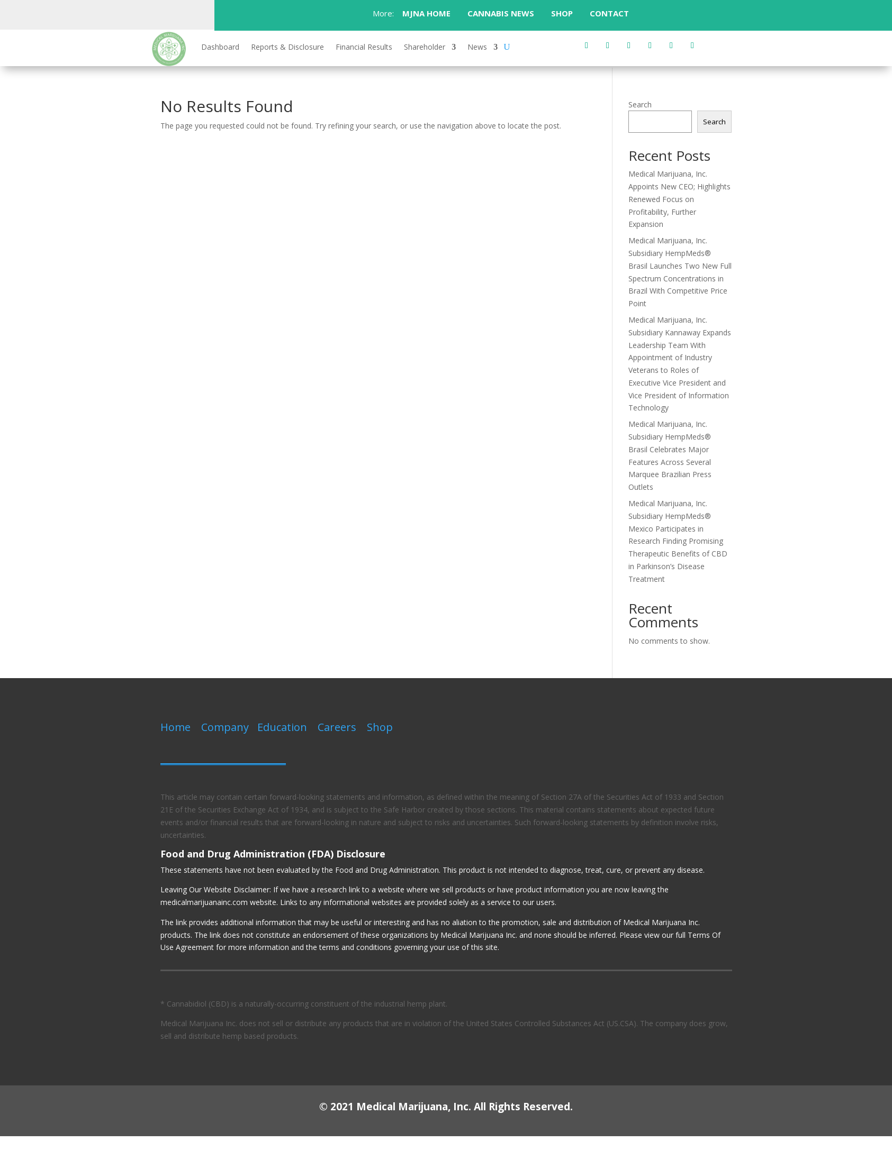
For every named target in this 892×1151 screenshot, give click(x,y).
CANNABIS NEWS (500, 13)
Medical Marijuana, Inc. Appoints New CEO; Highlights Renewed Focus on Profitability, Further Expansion (679, 199)
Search (640, 104)
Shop (380, 727)
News (477, 47)
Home (175, 727)
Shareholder (424, 47)
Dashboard (220, 47)
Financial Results (364, 47)
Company (225, 727)
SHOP (562, 13)
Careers (337, 727)
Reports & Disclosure (287, 47)
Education (282, 727)
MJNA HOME (425, 13)
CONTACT (610, 13)
